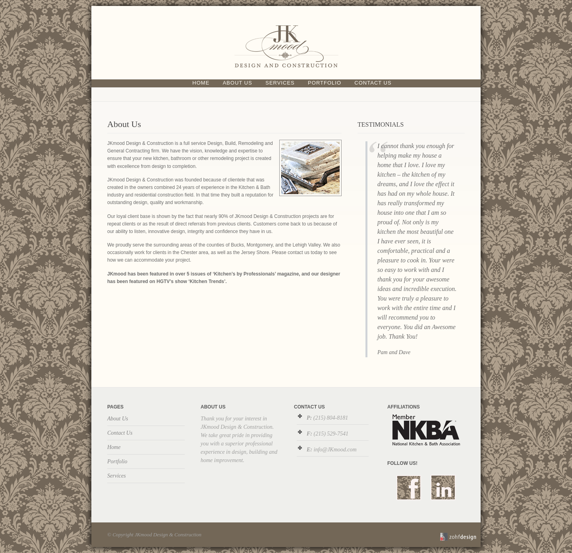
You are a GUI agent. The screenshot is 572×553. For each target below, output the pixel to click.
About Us (237, 83)
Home (200, 83)
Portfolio (324, 83)
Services (280, 83)
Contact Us (372, 83)
